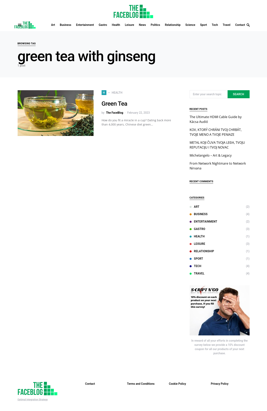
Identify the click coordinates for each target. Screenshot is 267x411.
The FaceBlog (114, 112)
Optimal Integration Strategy (33, 399)
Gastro (197, 229)
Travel (197, 273)
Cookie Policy (177, 383)
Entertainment (203, 221)
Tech (195, 266)
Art (194, 206)
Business (199, 214)
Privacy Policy (219, 383)
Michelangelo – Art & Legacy (211, 155)
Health (197, 236)
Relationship (202, 251)
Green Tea (114, 103)
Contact (90, 383)
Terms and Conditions (141, 383)
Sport (196, 258)
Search (238, 94)
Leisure (197, 243)
